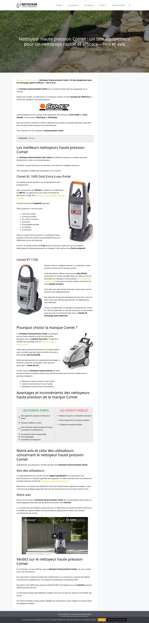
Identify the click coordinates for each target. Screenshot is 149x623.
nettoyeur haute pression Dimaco (55, 481)
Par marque (91, 5)
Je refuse (111, 620)
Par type (61, 5)
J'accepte (102, 620)
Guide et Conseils (118, 5)
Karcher (105, 5)
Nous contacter (63, 614)
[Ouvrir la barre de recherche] (129, 5)
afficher (31, 138)
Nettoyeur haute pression (27, 80)
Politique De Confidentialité (81, 614)
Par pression (75, 5)
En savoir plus (121, 620)
